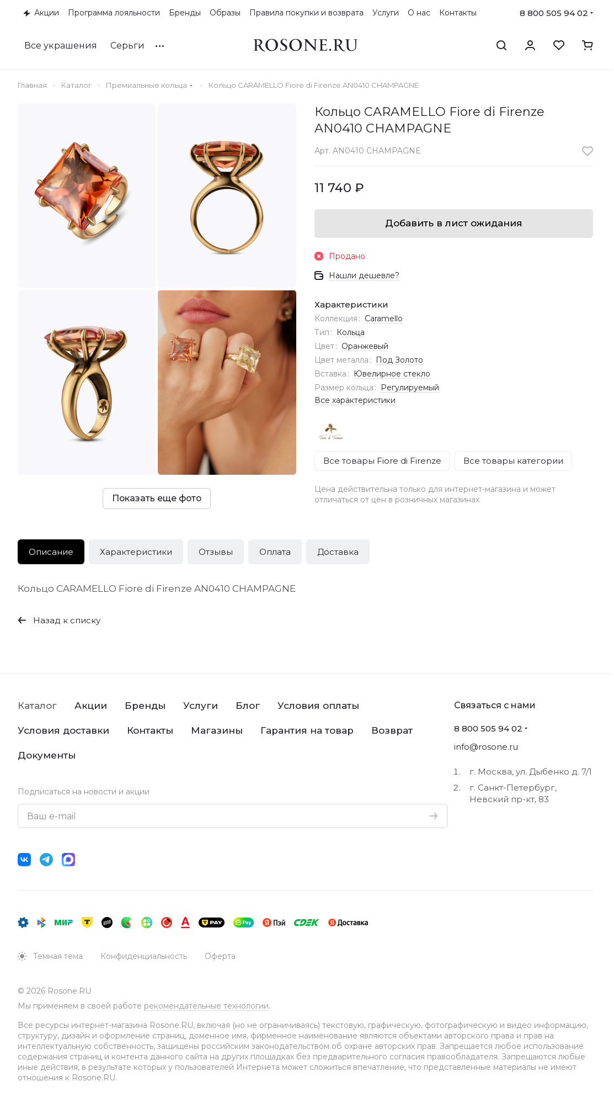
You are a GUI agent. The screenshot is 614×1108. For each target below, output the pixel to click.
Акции (90, 705)
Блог (248, 705)
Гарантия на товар (307, 730)
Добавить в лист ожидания (453, 223)
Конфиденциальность (143, 956)
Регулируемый (410, 388)
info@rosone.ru (486, 746)
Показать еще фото (156, 498)
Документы (47, 755)
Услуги (200, 705)
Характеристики (136, 552)
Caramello (384, 319)
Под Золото (399, 360)
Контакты (150, 730)
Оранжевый (364, 346)
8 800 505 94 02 (554, 13)
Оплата (275, 552)
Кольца (351, 332)
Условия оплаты (318, 705)
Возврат (392, 730)
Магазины (217, 730)
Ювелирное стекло (392, 374)
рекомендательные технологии (206, 1006)
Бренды (145, 705)
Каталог (37, 705)
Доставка (338, 552)
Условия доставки (63, 730)
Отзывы (216, 552)
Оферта (220, 956)
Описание (51, 552)
